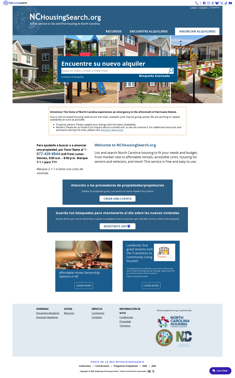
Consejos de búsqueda (72, 76)
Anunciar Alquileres (197, 31)
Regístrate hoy (115, 226)
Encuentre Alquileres (149, 31)
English (203, 7)
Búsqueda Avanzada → (156, 76)
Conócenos (98, 313)
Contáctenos (102, 365)
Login (193, 7)
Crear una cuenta (117, 198)
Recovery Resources (112, 130)
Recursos (114, 31)
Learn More (83, 285)
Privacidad (125, 321)
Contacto (97, 317)
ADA (154, 365)
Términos (124, 325)
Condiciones (126, 317)
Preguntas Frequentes (126, 365)
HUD (145, 365)
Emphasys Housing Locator (107, 371)
